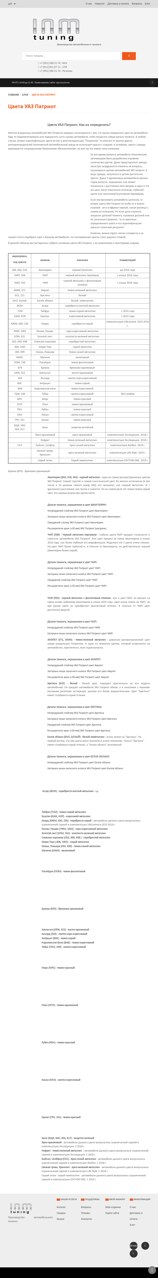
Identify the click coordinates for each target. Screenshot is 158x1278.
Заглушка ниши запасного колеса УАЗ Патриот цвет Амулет (81, 671)
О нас (89, 3)
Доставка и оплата (118, 3)
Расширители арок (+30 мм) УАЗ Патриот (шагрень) (76, 528)
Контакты (86, 1219)
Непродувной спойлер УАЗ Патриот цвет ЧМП (73, 568)
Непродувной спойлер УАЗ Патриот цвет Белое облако (78, 762)
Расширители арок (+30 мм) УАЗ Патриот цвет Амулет (78, 677)
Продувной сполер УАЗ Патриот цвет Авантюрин (75, 522)
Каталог (61, 1207)
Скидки (61, 1213)
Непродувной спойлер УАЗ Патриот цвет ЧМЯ (73, 627)
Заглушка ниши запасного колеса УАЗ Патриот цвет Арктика (82, 718)
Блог (147, 3)
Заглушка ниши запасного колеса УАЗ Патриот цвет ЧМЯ (80, 633)
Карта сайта (112, 1213)
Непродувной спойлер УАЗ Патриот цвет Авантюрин (77, 510)
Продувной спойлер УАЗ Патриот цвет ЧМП (72, 580)
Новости (100, 3)
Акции (60, 1219)
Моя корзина (113, 1207)
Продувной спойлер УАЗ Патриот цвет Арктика (74, 724)
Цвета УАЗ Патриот (32, 107)
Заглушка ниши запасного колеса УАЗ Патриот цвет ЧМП (80, 574)
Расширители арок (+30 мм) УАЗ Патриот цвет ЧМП (77, 586)
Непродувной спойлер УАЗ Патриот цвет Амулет (75, 665)
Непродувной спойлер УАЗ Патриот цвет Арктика (75, 713)
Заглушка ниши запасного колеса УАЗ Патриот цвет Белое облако (85, 768)
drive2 (134, 1245)
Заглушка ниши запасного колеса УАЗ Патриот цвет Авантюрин (83, 516)
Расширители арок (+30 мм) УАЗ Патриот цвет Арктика (78, 730)
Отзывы (85, 1213)
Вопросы (137, 3)
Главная (13, 94)
